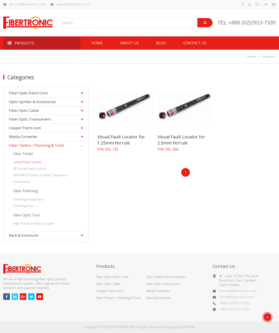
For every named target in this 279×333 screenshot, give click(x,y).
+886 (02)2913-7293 (234, 309)
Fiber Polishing (25, 191)
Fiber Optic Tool (26, 215)
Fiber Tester (23, 153)
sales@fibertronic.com (71, 4)
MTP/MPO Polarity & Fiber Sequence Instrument (40, 178)
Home (251, 56)
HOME (97, 42)
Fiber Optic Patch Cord (28, 92)
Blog (161, 42)
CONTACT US (194, 42)
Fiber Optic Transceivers (30, 119)
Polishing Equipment (28, 199)
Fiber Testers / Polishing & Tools (36, 145)
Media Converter (23, 136)
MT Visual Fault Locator (30, 168)
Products (269, 56)
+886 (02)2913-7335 (234, 303)
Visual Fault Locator (27, 162)
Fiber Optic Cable (24, 110)
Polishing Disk (23, 206)
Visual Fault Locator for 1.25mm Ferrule (121, 140)
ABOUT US (129, 42)
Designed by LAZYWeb (179, 327)
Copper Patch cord (25, 127)
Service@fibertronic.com (25, 4)
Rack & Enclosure (23, 235)
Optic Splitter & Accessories (32, 101)
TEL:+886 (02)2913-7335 (246, 22)
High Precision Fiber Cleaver (33, 223)
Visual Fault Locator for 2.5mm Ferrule (181, 140)
